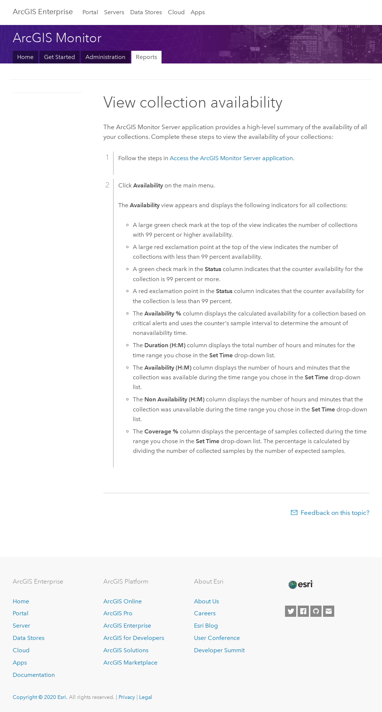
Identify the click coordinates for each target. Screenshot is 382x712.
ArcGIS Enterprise (127, 625)
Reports (146, 56)
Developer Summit (219, 650)
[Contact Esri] (328, 611)
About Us (206, 601)
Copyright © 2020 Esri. (40, 697)
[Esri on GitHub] (316, 611)
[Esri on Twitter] (290, 611)
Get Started (59, 56)
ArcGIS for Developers (133, 637)
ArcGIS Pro (117, 613)
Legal (145, 697)
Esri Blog (206, 625)
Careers (205, 613)
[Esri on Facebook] (303, 611)
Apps (198, 12)
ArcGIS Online (122, 601)
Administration (105, 56)
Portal (90, 12)
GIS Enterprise (43, 11)
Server (21, 625)
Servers (114, 12)
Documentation (34, 674)
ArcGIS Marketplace (130, 662)
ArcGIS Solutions (125, 650)
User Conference (217, 637)
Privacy (127, 697)
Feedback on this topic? (335, 512)
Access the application (231, 158)
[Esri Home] (300, 584)
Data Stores (146, 12)
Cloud (176, 12)
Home (25, 56)
